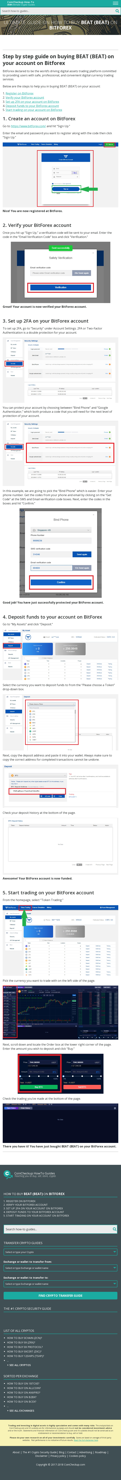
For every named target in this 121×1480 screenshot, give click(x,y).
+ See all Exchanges (20, 1410)
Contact (71, 1452)
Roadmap (100, 1452)
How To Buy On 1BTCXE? (23, 1383)
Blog (61, 1452)
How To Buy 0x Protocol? (25, 1347)
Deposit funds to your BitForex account (32, 106)
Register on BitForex (19, 93)
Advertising (85, 1452)
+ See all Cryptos (19, 1365)
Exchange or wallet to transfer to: (26, 1277)
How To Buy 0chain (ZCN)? (24, 1338)
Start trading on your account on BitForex (34, 110)
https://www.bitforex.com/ (28, 126)
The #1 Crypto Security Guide (27, 1308)
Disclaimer (41, 1456)
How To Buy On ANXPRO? (23, 1392)
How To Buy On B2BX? (21, 1397)
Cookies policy (77, 1456)
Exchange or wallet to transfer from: (28, 1261)
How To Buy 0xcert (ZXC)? (24, 1351)
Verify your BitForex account (25, 98)
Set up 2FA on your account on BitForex (32, 102)
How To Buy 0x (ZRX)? (21, 1342)
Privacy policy (58, 1456)
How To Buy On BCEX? (21, 1401)
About (16, 1452)
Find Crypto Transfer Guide (60, 1296)
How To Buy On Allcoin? (24, 1388)
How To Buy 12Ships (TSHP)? (25, 1356)
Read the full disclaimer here (86, 1440)
